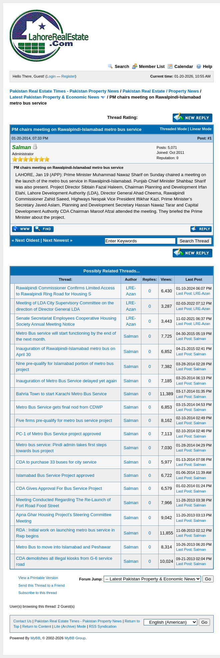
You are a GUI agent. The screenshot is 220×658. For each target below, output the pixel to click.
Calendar (180, 66)
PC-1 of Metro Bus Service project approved (58, 433)
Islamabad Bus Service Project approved (55, 475)
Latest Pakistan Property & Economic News (54, 97)
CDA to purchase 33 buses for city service (56, 462)
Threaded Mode (173, 129)
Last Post (183, 293)
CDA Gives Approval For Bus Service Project (59, 488)
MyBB (35, 638)
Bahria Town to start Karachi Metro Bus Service (61, 393)
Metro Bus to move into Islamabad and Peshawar (63, 546)
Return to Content (36, 626)
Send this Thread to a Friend (41, 585)
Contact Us (22, 621)
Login (51, 76)
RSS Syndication (103, 626)
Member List (148, 66)
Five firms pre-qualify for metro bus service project (64, 420)
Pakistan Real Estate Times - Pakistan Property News (65, 91)
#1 (210, 138)
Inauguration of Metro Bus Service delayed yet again (66, 380)
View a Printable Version (38, 578)
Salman (131, 336)
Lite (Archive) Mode (70, 626)
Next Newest (56, 240)
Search (118, 66)
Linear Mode (201, 129)
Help (204, 66)
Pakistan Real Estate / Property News (161, 91)
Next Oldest (27, 240)
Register (68, 76)
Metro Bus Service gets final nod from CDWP (59, 407)
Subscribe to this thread (37, 593)
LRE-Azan (201, 293)
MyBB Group (75, 638)
